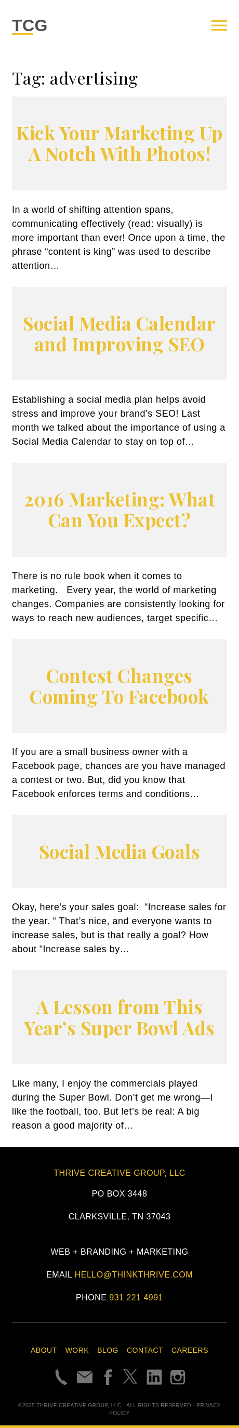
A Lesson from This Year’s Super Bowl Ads (119, 1016)
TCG (30, 25)
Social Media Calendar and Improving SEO (119, 333)
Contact (145, 1350)
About (44, 1350)
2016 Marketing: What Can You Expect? (120, 509)
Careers (189, 1350)
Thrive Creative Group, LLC (119, 1173)
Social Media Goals (120, 851)
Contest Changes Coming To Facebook (119, 685)
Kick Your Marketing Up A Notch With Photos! (119, 143)
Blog (107, 1350)
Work (77, 1350)
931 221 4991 (136, 1297)
